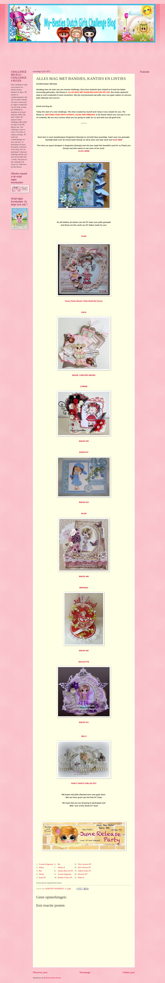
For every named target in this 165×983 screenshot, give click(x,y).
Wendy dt (61, 867)
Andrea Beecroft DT (65, 871)
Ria (59, 864)
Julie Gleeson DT (84, 867)
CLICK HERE (84, 151)
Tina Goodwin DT (84, 864)
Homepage (85, 972)
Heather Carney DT (65, 877)
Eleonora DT (82, 874)
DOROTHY (83, 452)
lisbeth (41, 874)
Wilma (41, 867)
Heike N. (81, 877)
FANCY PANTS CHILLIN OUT (84, 783)
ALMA (83, 236)
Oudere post (129, 972)
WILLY (84, 736)
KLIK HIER (117, 140)
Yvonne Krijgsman (46, 864)
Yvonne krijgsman (64, 874)
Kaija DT (42, 877)
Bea (40, 871)
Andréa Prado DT (84, 871)
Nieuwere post (40, 972)
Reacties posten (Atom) (52, 978)
